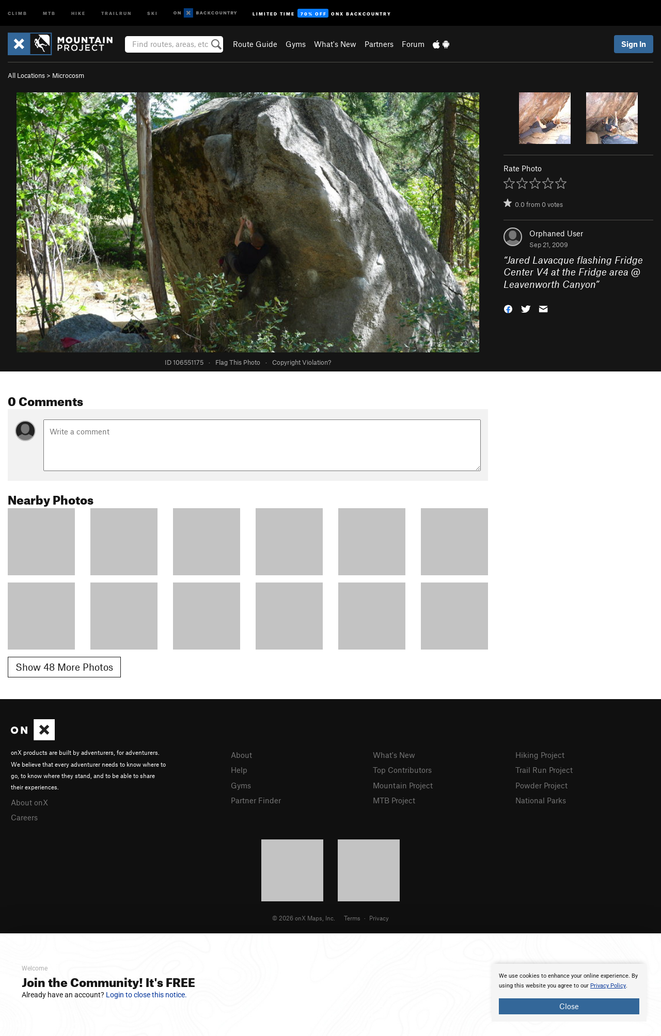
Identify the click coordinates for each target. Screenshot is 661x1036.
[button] (508, 308)
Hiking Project (539, 754)
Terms (352, 917)
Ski (152, 12)
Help (239, 769)
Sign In (633, 43)
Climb (17, 12)
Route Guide (255, 43)
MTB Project (394, 800)
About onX (29, 802)
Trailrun (116, 12)
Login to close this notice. (146, 995)
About (241, 754)
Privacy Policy (608, 985)
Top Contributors (402, 769)
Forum (413, 43)
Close (569, 1006)
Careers (24, 817)
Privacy (379, 917)
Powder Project (541, 785)
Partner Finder (256, 800)
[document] (569, 992)
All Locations (26, 75)
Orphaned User (556, 233)
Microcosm (68, 75)
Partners (379, 43)
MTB (49, 12)
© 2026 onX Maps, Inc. (303, 917)
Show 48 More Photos (64, 667)
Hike (78, 12)
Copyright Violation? (301, 362)
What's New (335, 43)
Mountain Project (403, 785)
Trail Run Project (544, 769)
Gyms (296, 43)
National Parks (540, 800)
